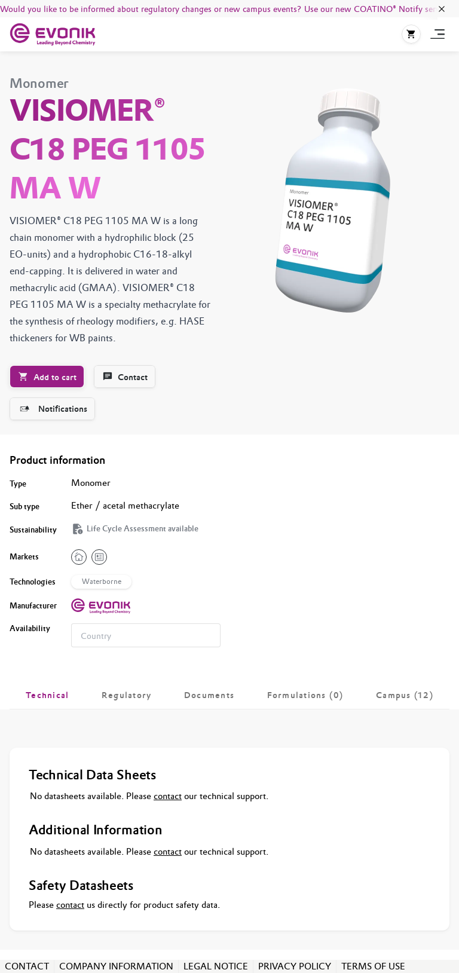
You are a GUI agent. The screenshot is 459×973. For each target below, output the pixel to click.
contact (168, 796)
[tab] (47, 695)
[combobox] (146, 635)
